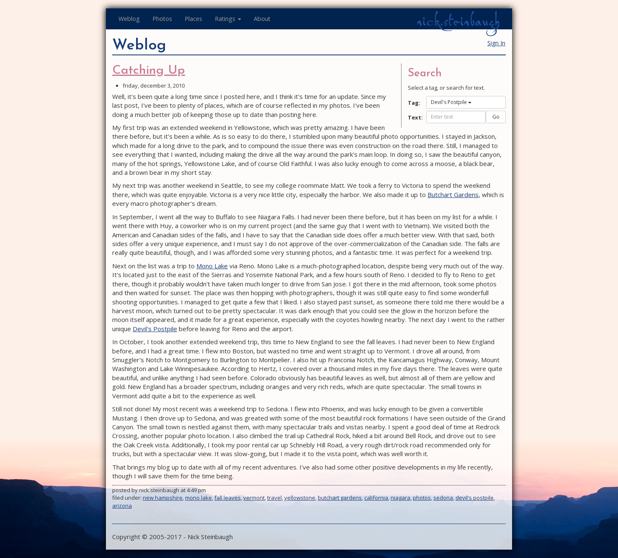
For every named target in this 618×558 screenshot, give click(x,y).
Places (193, 19)
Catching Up (148, 70)
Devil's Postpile (155, 328)
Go (496, 116)
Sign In (496, 43)
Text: (414, 117)
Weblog (129, 19)
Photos (162, 19)
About (262, 19)
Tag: (414, 102)
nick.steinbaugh (458, 21)
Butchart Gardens (453, 194)
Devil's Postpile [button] (451, 102)
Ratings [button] (228, 19)
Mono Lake (212, 266)
